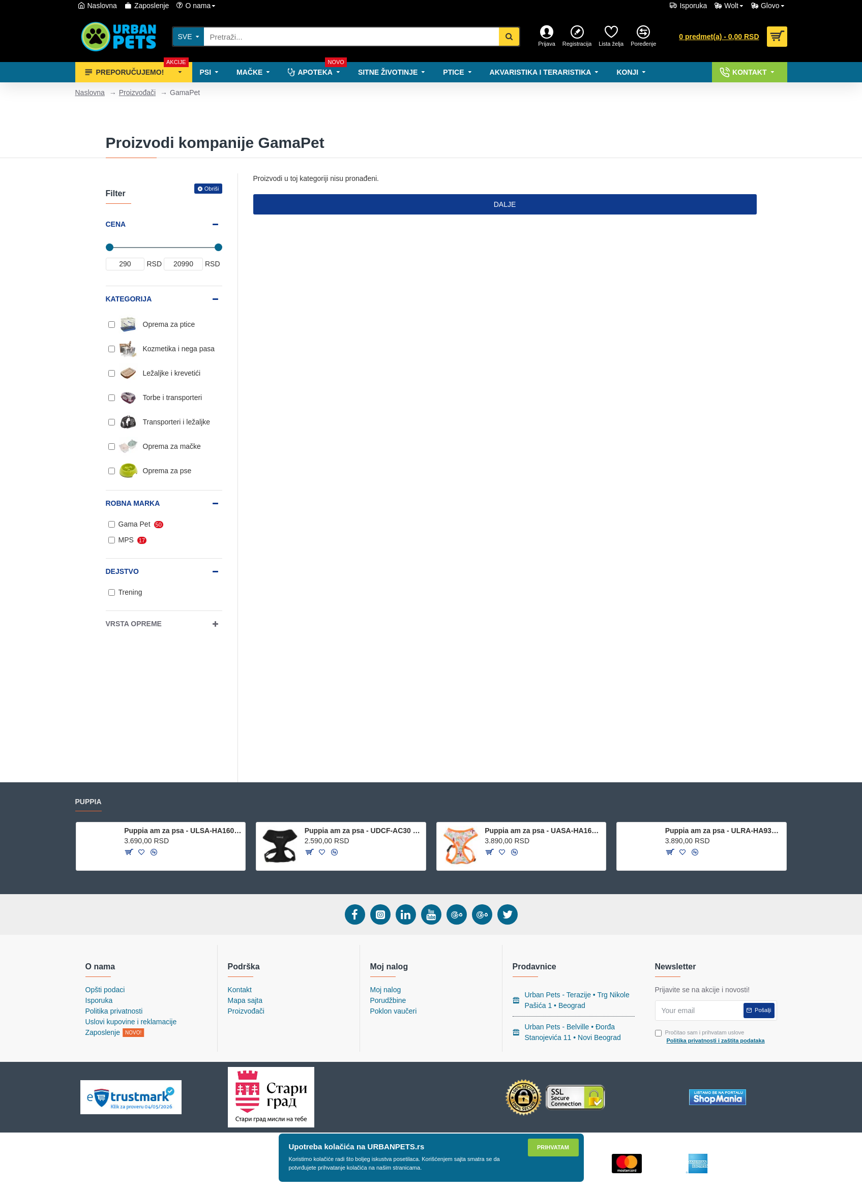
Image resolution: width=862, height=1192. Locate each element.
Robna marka (133, 503)
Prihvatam (553, 1147)
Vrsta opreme (134, 624)
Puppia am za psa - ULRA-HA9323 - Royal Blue (724, 831)
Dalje (505, 204)
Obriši (211, 189)
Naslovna (90, 92)
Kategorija (129, 299)
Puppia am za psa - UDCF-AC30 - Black (363, 831)
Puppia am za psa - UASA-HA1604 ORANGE (543, 831)
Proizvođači (137, 92)
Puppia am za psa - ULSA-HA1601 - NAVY (183, 831)
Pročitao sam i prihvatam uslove (710, 1037)
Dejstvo (122, 571)
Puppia (88, 802)
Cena (116, 224)
